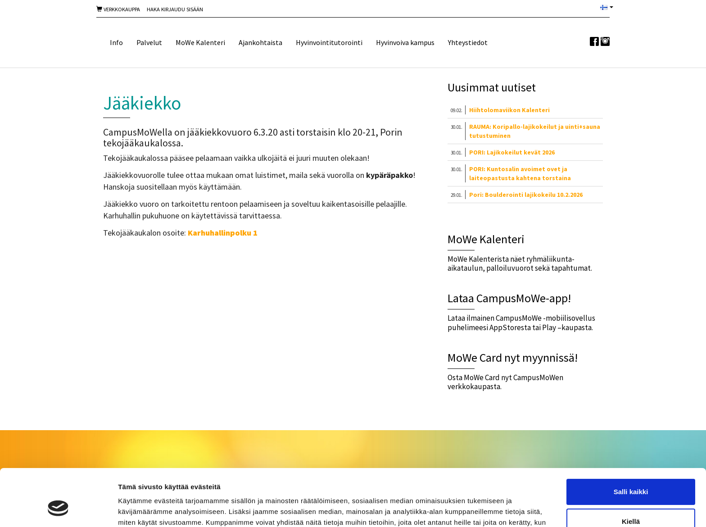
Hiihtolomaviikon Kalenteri (509, 110)
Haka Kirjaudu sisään (175, 9)
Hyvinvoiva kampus (405, 42)
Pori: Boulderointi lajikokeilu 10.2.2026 (526, 195)
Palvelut (149, 42)
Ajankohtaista (260, 42)
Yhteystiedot (468, 42)
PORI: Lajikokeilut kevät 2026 (512, 152)
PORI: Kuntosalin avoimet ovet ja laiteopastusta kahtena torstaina (520, 173)
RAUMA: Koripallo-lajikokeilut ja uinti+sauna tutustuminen (534, 131)
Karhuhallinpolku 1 (223, 232)
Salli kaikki (631, 443)
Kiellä (631, 472)
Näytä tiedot (137, 509)
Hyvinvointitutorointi (329, 42)
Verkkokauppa (118, 9)
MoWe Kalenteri (200, 42)
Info (116, 42)
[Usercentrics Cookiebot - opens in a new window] (58, 509)
